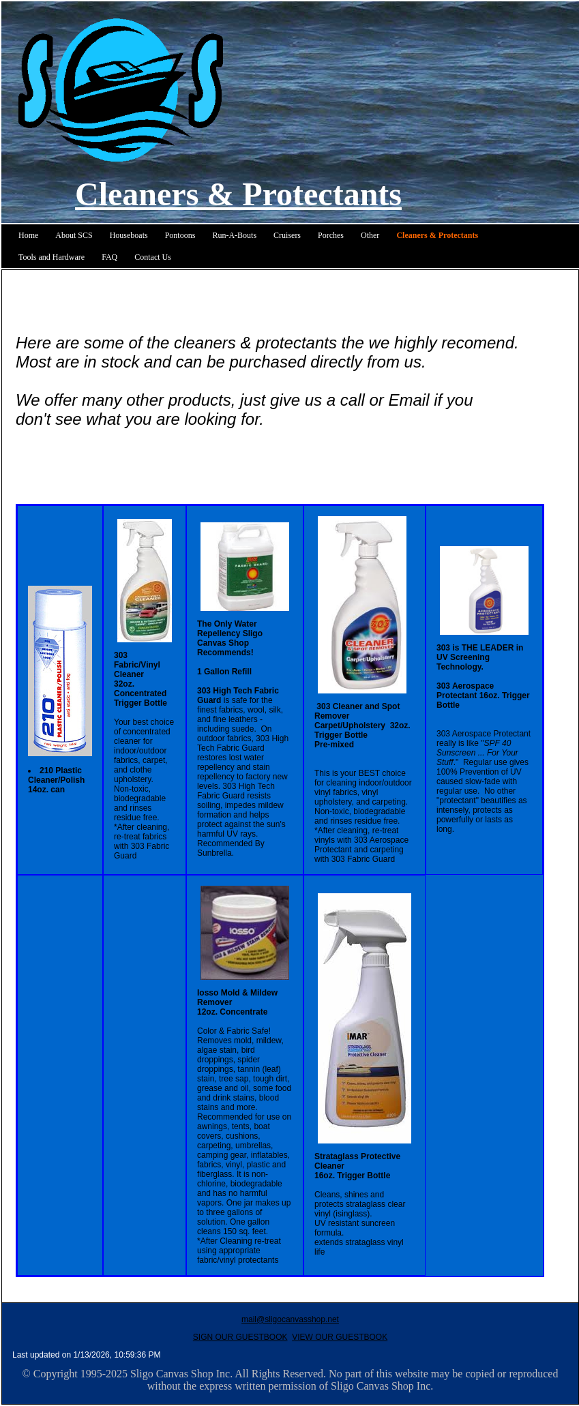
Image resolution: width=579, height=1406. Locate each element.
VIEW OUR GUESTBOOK (339, 1337)
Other (370, 235)
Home (28, 235)
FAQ (109, 257)
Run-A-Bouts (234, 235)
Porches (331, 235)
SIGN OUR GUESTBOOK (240, 1337)
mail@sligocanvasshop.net (290, 1319)
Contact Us (152, 257)
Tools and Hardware (51, 257)
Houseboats (129, 235)
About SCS (73, 235)
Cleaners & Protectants (437, 235)
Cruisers (287, 235)
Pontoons (180, 235)
